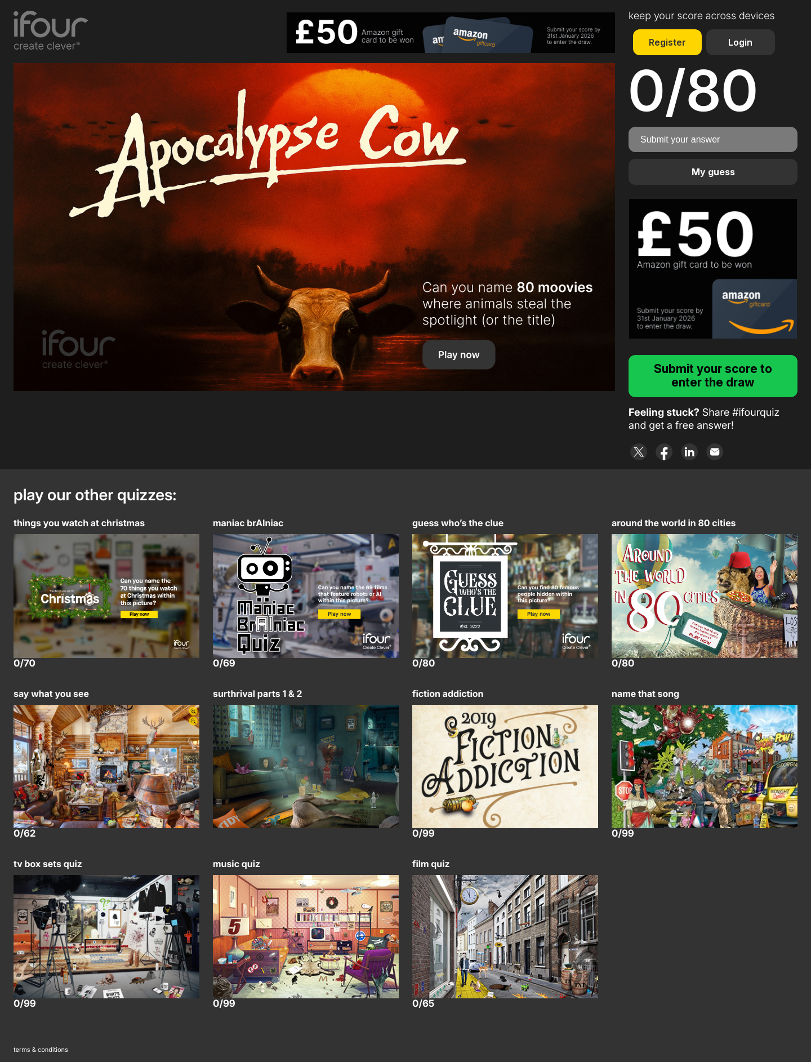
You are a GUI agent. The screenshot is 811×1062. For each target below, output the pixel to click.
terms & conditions (41, 1050)
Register (667, 42)
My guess (713, 171)
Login (740, 42)
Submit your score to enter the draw (713, 375)
